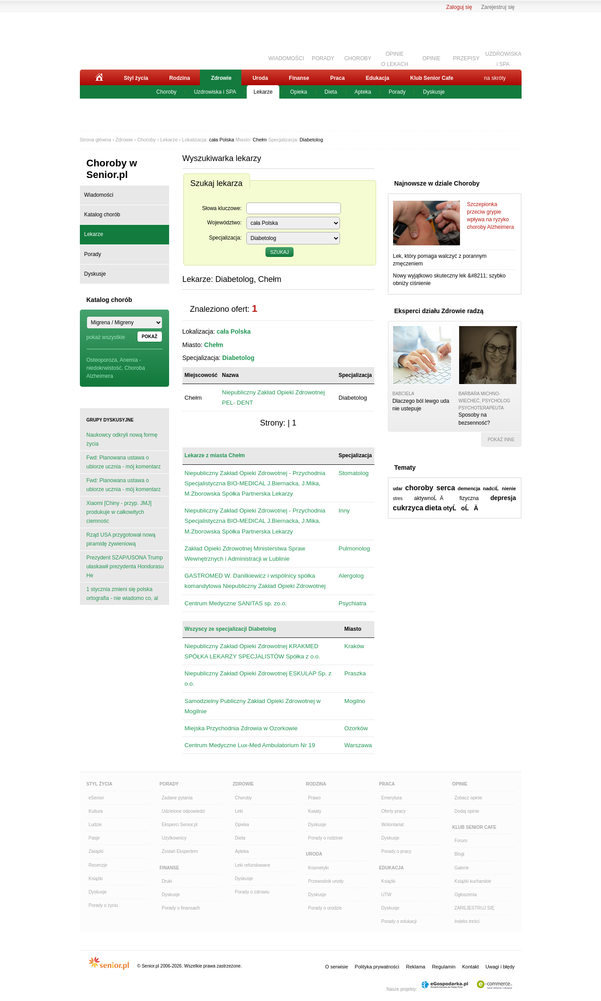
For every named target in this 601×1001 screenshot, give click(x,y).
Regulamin (444, 966)
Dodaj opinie (467, 811)
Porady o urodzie (325, 908)
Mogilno (354, 701)
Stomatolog (354, 473)
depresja (503, 497)
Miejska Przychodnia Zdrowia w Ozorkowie (241, 728)
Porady (397, 92)
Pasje (94, 838)
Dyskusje (434, 92)
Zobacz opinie (468, 797)
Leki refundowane (252, 865)
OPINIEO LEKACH (394, 58)
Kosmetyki (318, 867)
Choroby (166, 92)
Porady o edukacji (399, 921)
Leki (239, 811)
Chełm (260, 139)
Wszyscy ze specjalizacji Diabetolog (230, 629)
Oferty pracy (393, 811)
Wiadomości (98, 195)
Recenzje (98, 865)
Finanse (299, 78)
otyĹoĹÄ (463, 508)
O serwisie (336, 966)
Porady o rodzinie (325, 838)
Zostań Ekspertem (180, 851)
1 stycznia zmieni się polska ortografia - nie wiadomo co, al (122, 593)
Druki (167, 881)
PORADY (323, 58)
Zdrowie (221, 78)
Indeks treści (467, 921)
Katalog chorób (102, 214)
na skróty (495, 78)
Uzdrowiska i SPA (215, 92)
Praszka (355, 673)
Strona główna (95, 139)
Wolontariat (392, 824)
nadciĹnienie (499, 488)
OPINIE (432, 58)
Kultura (96, 811)
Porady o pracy (396, 851)
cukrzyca (408, 508)
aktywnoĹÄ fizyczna (446, 498)
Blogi (459, 854)
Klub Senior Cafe (431, 78)
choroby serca (430, 488)
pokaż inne (501, 439)
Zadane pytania (177, 797)
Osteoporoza (102, 360)
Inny (344, 510)
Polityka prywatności (377, 966)
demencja (469, 488)
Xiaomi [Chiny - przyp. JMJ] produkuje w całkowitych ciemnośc (119, 512)
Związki (96, 851)
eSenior (96, 797)
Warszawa (358, 745)
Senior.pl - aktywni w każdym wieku (129, 39)
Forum (461, 840)
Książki (96, 878)
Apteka (362, 92)
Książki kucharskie (473, 881)
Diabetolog (311, 139)
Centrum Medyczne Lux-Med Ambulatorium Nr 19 (250, 745)
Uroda (260, 78)
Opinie (460, 784)
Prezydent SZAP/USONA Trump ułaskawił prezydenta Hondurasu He (125, 566)
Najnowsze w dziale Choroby (437, 183)
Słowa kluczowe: (222, 208)
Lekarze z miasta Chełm (215, 455)
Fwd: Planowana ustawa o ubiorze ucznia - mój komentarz (124, 462)
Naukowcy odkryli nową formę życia (122, 439)
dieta (433, 508)
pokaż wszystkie (106, 337)
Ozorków (356, 728)
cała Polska (221, 139)
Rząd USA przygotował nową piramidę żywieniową (121, 539)
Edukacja (378, 78)
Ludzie (95, 824)
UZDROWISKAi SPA (503, 58)
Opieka (298, 92)
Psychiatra (352, 603)
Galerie (462, 867)
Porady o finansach (181, 908)
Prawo (314, 797)
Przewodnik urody (326, 881)
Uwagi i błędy (499, 966)
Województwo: (224, 222)
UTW (386, 894)
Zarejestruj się (497, 7)
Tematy (405, 467)
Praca (337, 78)
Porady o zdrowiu (252, 891)
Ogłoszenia (466, 894)
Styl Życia (99, 784)
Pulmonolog (354, 548)
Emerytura (391, 797)
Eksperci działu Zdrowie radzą (439, 310)
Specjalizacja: (225, 238)
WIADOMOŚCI (286, 58)
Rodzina (179, 78)
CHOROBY (358, 58)
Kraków (354, 646)
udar (398, 488)
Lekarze (263, 92)
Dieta (330, 92)
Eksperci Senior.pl (180, 824)
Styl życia (136, 78)
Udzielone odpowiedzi (183, 811)
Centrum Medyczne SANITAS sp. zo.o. (236, 603)
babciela (403, 393)
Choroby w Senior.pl (112, 168)
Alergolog (351, 575)
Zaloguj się (459, 7)
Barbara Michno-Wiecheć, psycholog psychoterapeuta (484, 400)
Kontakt (470, 966)
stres (398, 498)
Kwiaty (314, 811)
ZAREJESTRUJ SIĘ (474, 908)
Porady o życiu (103, 905)
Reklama (415, 966)
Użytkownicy (174, 838)
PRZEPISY (466, 58)
